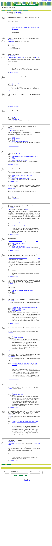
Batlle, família (14, 308)
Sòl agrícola (21, 175)
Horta (29, 222)
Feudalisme (13, 392)
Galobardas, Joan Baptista (16, 138)
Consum (25, 43)
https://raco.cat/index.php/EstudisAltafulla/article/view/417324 (21, 141)
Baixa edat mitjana (14, 363)
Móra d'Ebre (14, 117)
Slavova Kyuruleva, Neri (11, 55)
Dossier (37, 241)
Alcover (13, 176)
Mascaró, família (19, 308)
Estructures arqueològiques (16, 27)
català (50, 0)
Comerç (33, 421)
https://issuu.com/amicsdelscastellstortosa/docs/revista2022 (20, 86)
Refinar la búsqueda (18, 12)
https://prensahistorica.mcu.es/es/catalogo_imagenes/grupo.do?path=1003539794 (24, 46)
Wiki (29, 480)
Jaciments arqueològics (32, 26)
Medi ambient (32, 156)
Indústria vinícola (21, 307)
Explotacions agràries (30, 290)
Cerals (23, 43)
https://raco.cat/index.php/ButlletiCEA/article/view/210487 (20, 178)
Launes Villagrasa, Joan (15, 119)
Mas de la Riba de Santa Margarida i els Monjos (19, 309)
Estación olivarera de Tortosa (16, 83)
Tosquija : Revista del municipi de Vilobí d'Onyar (15, 241)
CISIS (25, 480)
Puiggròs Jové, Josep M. (11, 328)
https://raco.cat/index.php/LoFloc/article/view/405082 (19, 160)
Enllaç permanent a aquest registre (13, 50)
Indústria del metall (33, 27)
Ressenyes (13, 175)
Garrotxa (13, 64)
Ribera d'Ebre (17, 269)
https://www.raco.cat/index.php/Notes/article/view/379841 (20, 226)
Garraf (22, 337)
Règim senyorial (30, 364)
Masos (13, 306)
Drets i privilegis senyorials (23, 364)
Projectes (13, 290)
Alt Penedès (14, 337)
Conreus (25, 175)
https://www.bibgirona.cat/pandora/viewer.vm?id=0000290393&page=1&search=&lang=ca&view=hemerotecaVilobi (22, 247)
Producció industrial (27, 136)
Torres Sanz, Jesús (10, 150)
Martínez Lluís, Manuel (11, 207)
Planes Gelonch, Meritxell (11, 188)
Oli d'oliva (17, 26)
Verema (30, 363)
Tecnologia (23, 222)
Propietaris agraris (17, 306)
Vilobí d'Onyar (14, 244)
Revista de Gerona (11, 41)
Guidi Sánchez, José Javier (11, 414)
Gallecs (13, 223)
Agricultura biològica (27, 156)
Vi (18, 364)
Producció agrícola (22, 26)
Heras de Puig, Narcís (11, 39)
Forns (26, 27)
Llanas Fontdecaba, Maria (11, 441)
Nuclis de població (34, 422)
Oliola (13, 291)
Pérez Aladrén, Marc (15, 225)
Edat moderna (14, 268)
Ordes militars (24, 268)
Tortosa (13, 84)
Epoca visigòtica (20, 421)
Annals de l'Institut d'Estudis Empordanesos (15, 443)
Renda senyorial (19, 268)
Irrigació (13, 116)
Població (13, 136)
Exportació (13, 422)
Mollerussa (13, 196)
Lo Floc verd (18, 153)
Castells (36, 363)
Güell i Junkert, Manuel (11, 128)
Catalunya (13, 158)
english (45, 0)
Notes (10, 209)
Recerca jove (26, 209)
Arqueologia (27, 26)
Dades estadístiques (34, 136)
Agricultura (13, 43)
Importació (36, 421)
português (42, 0)
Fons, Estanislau (14, 198)
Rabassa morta (35, 306)
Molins (22, 27)
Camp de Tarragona (15, 29)
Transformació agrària (19, 392)
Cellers (38, 26)
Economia (16, 136)
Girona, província (14, 44)
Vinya (20, 290)
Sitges (24, 27)
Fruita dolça (20, 195)
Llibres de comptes (33, 307)
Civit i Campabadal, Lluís (11, 283)
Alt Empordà (14, 453)
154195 (10, 302)
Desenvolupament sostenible (19, 156)
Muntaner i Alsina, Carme (11, 356)
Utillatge (29, 27)
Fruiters (17, 195)
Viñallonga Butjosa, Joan (22, 225)
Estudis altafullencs (11, 130)
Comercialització (23, 243)
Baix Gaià (13, 139)
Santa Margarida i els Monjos (16, 310)
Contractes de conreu (15, 307)
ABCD (27, 480)
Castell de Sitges (14, 365)
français (47, 0)
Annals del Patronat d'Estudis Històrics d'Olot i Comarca (17, 57)
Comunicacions (11, 303)
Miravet (13, 269)
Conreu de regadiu (17, 116)
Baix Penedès (18, 337)
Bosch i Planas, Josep (11, 300)
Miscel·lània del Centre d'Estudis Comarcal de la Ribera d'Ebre (18, 258)
